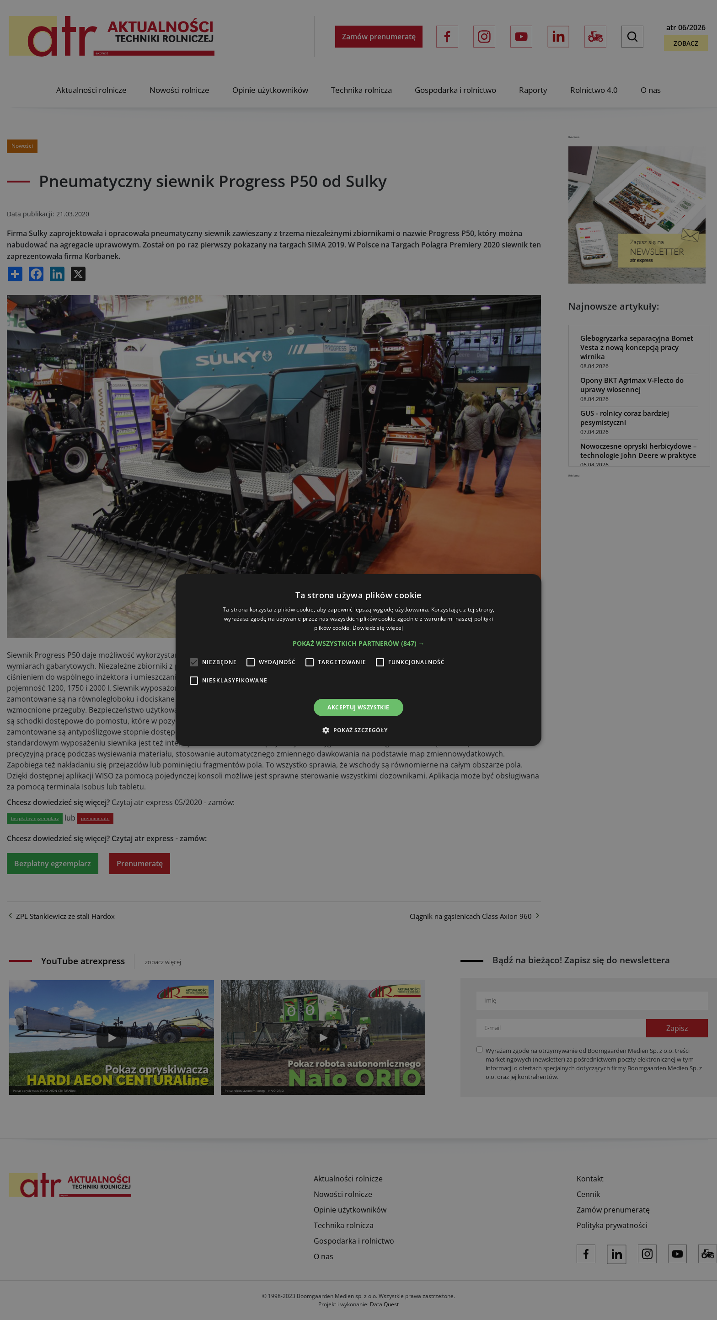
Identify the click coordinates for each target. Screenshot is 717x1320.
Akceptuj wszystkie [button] (358, 707)
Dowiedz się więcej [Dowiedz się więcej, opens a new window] (378, 628)
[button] (359, 643)
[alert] (358, 660)
